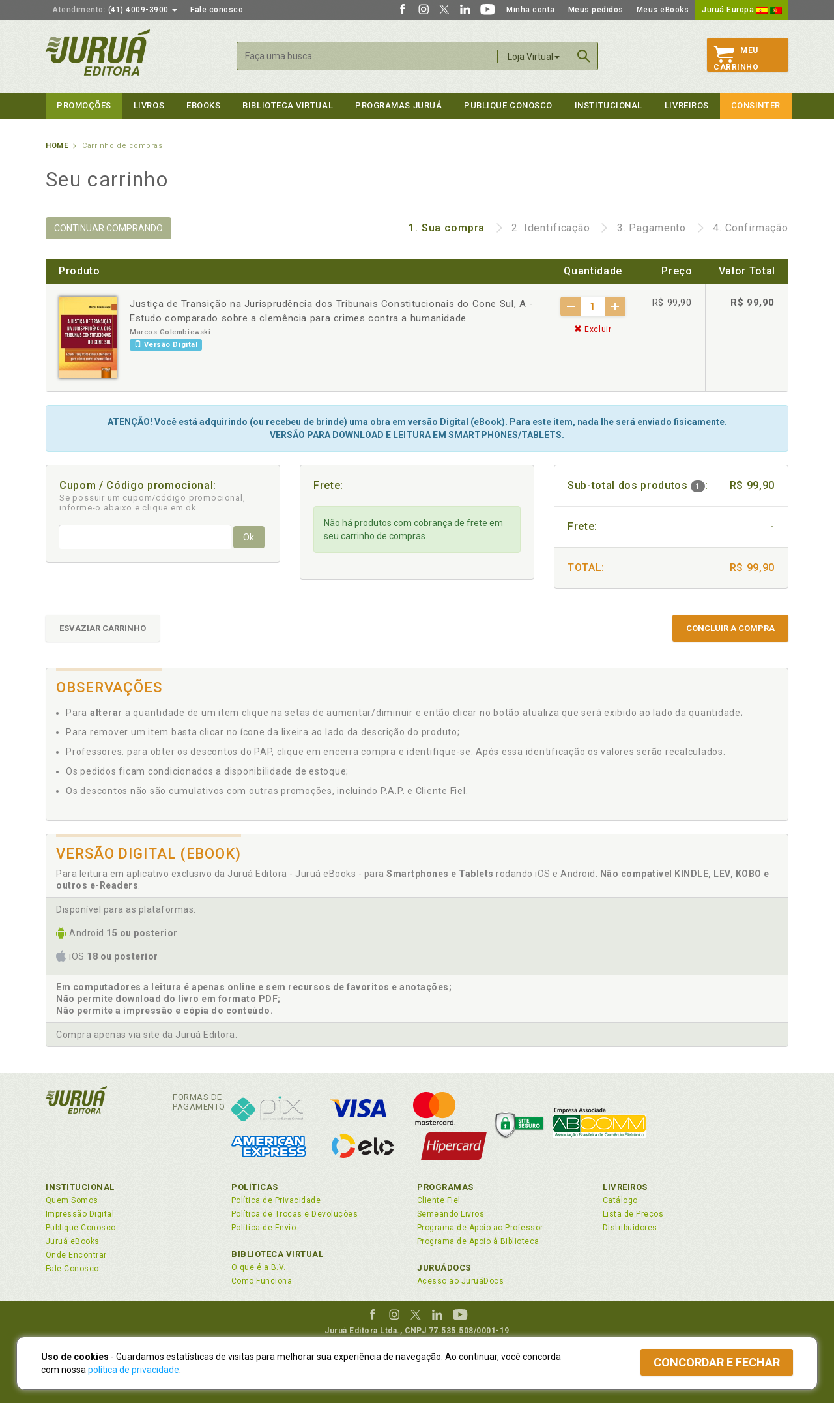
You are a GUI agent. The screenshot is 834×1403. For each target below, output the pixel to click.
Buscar (583, 56)
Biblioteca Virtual (277, 1254)
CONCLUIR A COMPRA (730, 628)
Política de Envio (263, 1227)
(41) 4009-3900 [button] (114, 9)
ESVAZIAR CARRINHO (102, 628)
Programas (445, 1187)
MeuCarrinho (735, 59)
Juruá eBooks (73, 1241)
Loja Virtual (534, 57)
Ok (248, 537)
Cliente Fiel (439, 1200)
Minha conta (530, 9)
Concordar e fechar (717, 1362)
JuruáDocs (444, 1268)
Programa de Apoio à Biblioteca (478, 1241)
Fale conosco (216, 9)
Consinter (756, 105)
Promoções (84, 105)
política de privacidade (133, 1370)
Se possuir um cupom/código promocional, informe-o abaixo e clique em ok (152, 502)
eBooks (203, 105)
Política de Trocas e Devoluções (294, 1213)
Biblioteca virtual (287, 105)
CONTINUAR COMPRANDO (108, 228)
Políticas (254, 1187)
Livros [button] (149, 105)
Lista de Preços (633, 1213)
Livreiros (687, 105)
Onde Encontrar (76, 1255)
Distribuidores (630, 1227)
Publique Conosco (508, 105)
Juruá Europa (742, 9)
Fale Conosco (72, 1268)
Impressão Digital (80, 1213)
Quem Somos (72, 1200)
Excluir (593, 329)
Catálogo (620, 1200)
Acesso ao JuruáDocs (460, 1281)
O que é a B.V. (258, 1267)
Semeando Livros (450, 1213)
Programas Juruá (398, 105)
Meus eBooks (663, 9)
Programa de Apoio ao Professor (480, 1227)
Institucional (608, 105)
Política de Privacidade (276, 1200)
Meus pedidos (596, 9)
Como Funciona (261, 1281)
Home (57, 145)
